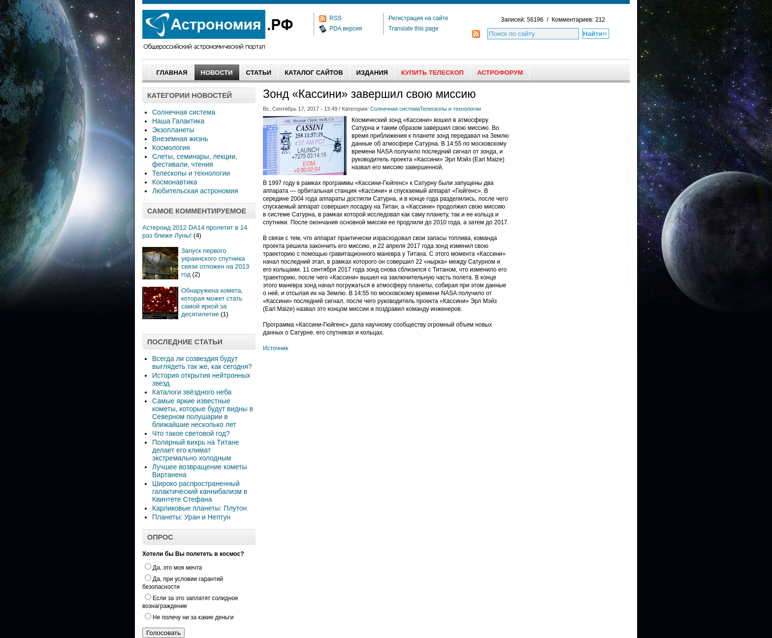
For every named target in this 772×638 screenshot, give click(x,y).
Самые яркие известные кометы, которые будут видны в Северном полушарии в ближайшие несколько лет (202, 412)
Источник (275, 348)
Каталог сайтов (314, 72)
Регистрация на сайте (418, 18)
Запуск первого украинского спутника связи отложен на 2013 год (215, 262)
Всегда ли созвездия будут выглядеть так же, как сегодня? (202, 362)
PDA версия (345, 28)
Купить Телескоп (432, 72)
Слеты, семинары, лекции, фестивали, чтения (194, 160)
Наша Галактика (178, 121)
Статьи (259, 72)
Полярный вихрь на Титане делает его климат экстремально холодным (195, 450)
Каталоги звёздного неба (191, 392)
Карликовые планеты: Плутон (199, 508)
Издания (372, 72)
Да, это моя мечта (173, 567)
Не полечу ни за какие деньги (189, 617)
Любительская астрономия (195, 191)
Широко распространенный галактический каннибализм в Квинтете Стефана (199, 491)
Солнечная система (183, 112)
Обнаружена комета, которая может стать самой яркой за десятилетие (212, 302)
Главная (171, 72)
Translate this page (413, 28)
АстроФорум (500, 72)
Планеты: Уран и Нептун (191, 517)
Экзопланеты (173, 130)
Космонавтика (174, 182)
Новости (217, 72)
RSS (335, 18)
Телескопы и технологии (191, 173)
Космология (171, 148)
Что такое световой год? (191, 433)
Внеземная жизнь (180, 139)
